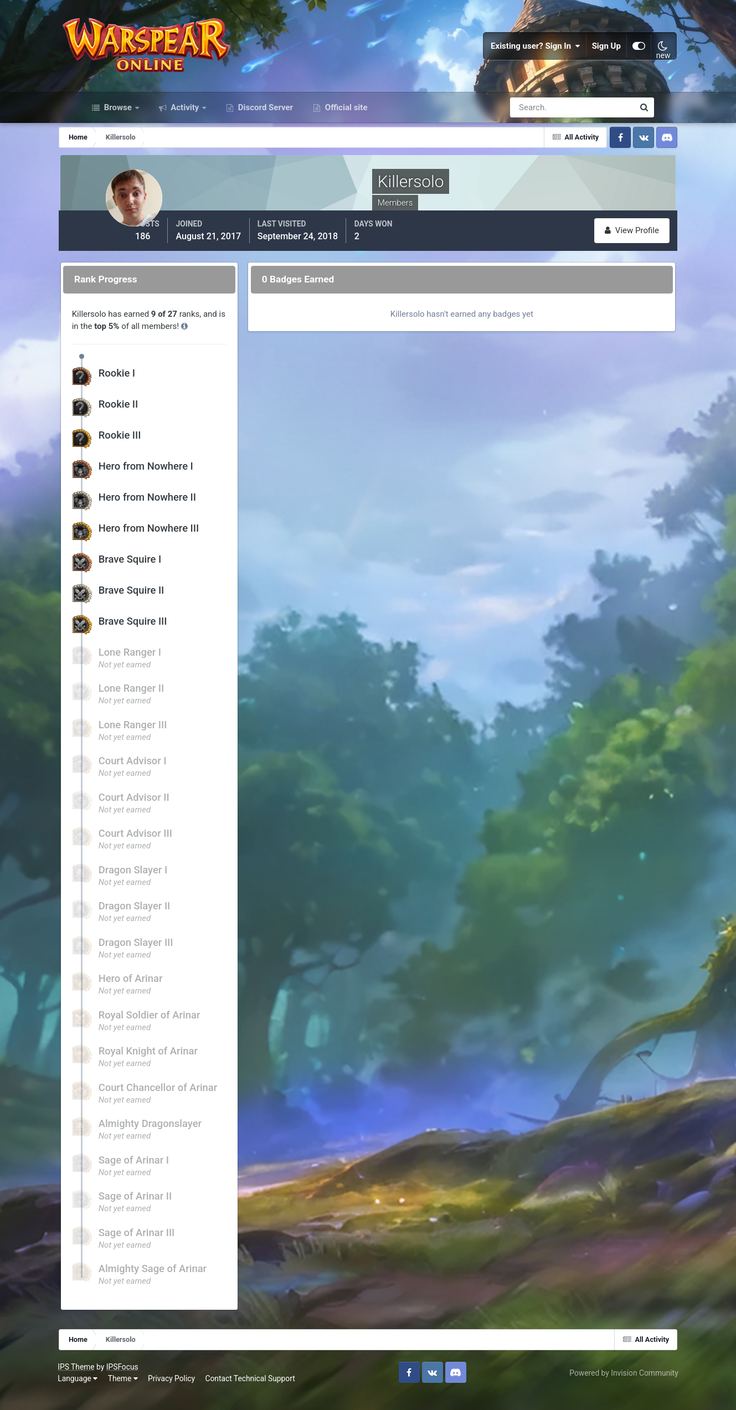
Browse (118, 126)
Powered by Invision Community (599, 1386)
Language (102, 1392)
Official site (345, 126)
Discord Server (264, 126)
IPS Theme (100, 1380)
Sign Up (583, 55)
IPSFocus (146, 1380)
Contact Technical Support (274, 1392)
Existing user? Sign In (513, 55)
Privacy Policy (195, 1392)
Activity (185, 126)
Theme (147, 1392)
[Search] (534, 126)
